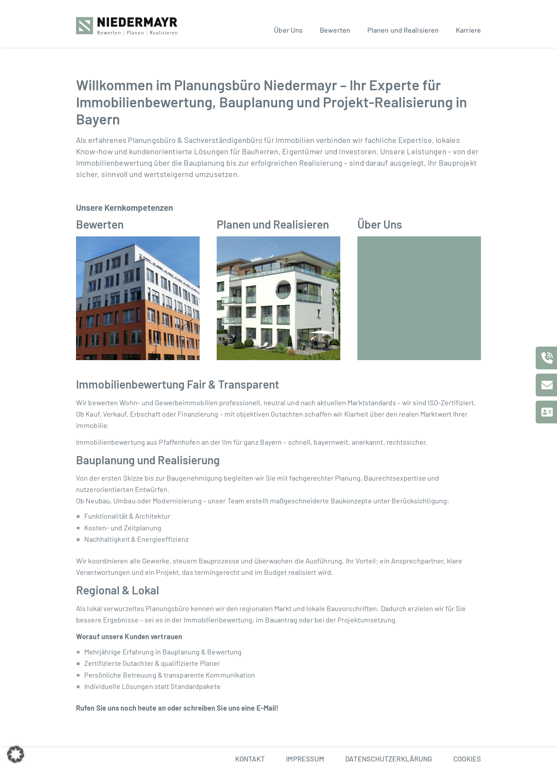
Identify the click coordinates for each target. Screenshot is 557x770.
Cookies (467, 758)
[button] (15, 754)
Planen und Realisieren (403, 30)
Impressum (305, 758)
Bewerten (335, 30)
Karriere (468, 30)
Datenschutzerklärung (388, 758)
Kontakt (250, 758)
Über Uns (288, 30)
